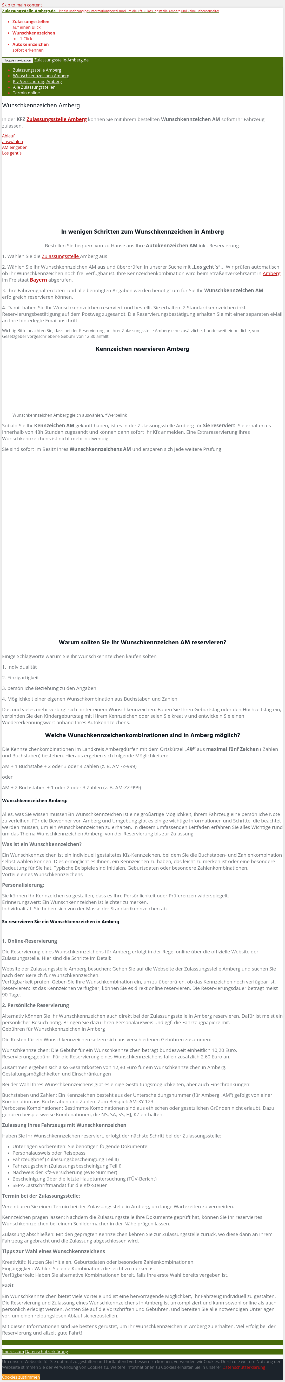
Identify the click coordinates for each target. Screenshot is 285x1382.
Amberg (272, 273)
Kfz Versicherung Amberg (37, 81)
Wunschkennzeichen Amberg (41, 76)
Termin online (26, 93)
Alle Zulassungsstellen (34, 87)
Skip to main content (22, 5)
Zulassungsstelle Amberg (37, 70)
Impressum (13, 1352)
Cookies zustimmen (21, 1377)
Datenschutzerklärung (46, 1352)
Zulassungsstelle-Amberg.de (61, 60)
